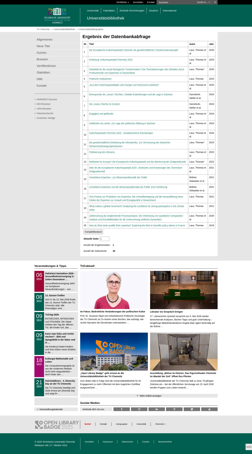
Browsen (42, 59)
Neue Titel (43, 46)
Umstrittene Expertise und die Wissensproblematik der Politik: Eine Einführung (128, 187)
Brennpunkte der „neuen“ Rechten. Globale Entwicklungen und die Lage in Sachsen (131, 94)
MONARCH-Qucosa (47, 99)
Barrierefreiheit (165, 442)
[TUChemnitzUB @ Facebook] (121, 409)
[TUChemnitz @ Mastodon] (192, 409)
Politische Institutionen (100, 78)
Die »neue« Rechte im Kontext (104, 104)
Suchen (42, 52)
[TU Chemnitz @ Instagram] (139, 409)
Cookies (145, 442)
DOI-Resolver (43, 104)
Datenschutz (127, 442)
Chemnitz (159, 424)
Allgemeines (45, 39)
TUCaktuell (87, 266)
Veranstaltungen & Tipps (50, 266)
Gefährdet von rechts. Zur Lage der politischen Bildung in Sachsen (122, 123)
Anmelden (138, 2)
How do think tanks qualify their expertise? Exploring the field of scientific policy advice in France (137, 225)
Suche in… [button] (203, 2)
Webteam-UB (41, 445)
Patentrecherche (45, 113)
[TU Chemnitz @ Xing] (174, 409)
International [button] (169, 10)
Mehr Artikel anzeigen (151, 396)
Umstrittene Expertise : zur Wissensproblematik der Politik (118, 177)
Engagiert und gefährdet (101, 113)
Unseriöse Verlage (46, 118)
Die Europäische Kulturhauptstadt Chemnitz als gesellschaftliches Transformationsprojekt (133, 50)
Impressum (108, 442)
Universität (141, 424)
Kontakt (151, 2)
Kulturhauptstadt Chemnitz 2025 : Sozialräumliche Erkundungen (121, 133)
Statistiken (43, 72)
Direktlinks (123, 2)
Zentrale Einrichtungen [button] (132, 10)
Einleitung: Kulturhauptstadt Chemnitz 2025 (110, 59)
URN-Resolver (44, 108)
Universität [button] (93, 10)
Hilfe (39, 79)
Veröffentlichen (46, 66)
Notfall (88, 424)
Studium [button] (153, 10)
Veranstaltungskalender (51, 409)
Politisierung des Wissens (102, 152)
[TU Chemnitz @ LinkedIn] (156, 409)
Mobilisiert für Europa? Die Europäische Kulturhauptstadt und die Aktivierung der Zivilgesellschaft (137, 161)
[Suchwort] (175, 2)
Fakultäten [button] (109, 10)
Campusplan (121, 424)
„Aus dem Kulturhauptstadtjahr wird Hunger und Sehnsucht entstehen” (124, 85)
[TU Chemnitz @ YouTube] (209, 409)
